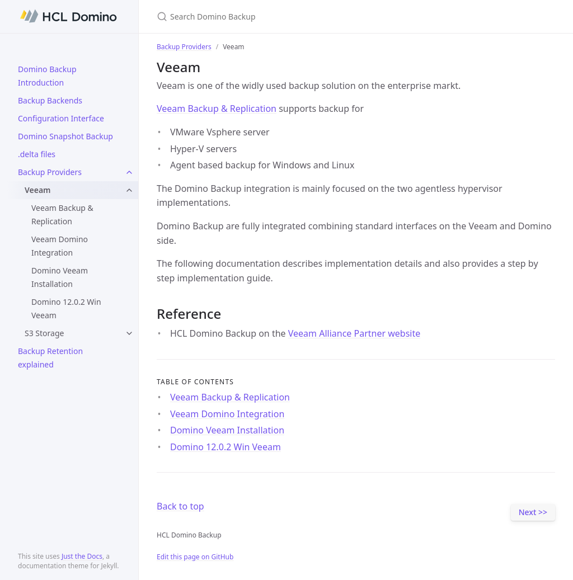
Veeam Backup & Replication (62, 214)
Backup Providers (50, 172)
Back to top (180, 506)
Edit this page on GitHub (195, 557)
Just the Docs (82, 556)
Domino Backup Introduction (47, 76)
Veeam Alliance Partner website (354, 333)
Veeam (38, 190)
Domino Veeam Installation (59, 277)
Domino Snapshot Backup (65, 136)
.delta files (36, 154)
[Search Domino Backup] (289, 16)
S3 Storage (44, 333)
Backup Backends (50, 100)
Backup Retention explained (50, 358)
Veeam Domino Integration (59, 246)
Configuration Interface (61, 118)
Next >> (533, 512)
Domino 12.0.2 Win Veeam (66, 308)
